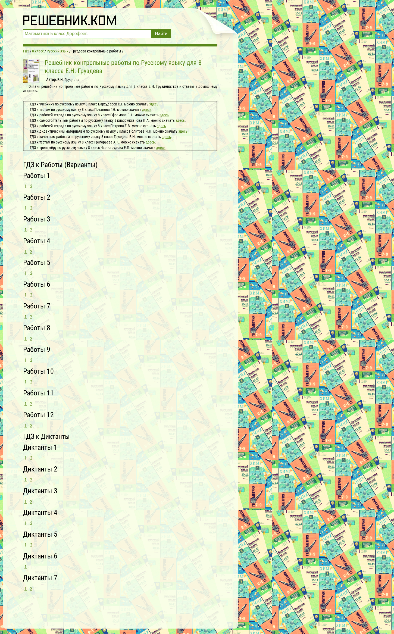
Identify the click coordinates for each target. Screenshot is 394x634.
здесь (153, 104)
